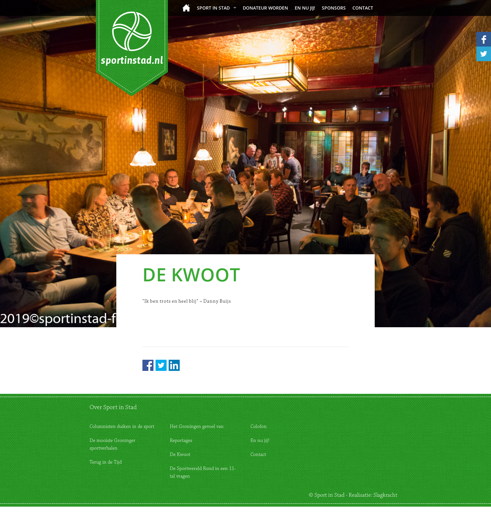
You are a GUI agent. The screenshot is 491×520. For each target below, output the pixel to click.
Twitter (161, 365)
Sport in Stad (213, 8)
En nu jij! (305, 8)
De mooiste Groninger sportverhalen (112, 444)
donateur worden (265, 8)
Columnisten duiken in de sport (122, 426)
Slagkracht (385, 495)
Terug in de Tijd (106, 462)
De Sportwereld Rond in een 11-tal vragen (203, 472)
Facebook (148, 365)
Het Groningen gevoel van (197, 426)
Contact (362, 8)
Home (186, 7)
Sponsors (334, 8)
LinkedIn (174, 365)
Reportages (181, 440)
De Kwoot (180, 454)
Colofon (258, 426)
